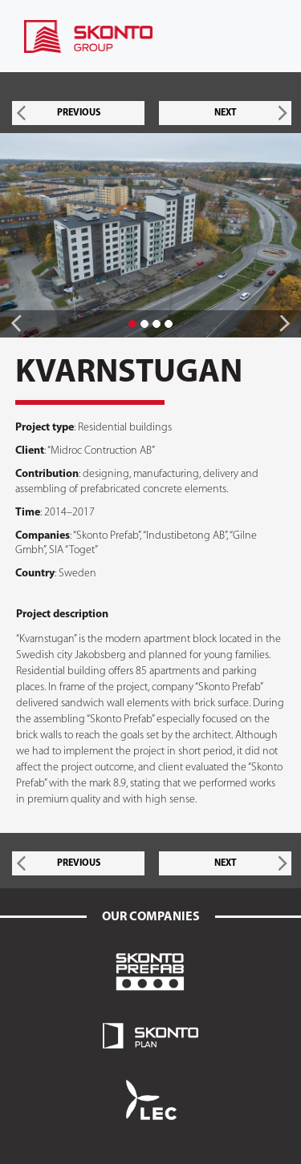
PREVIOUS (78, 113)
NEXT (225, 113)
